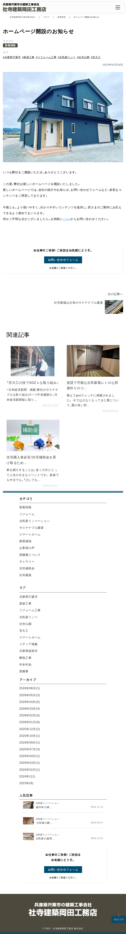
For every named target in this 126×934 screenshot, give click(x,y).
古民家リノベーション (34, 520)
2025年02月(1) (29, 769)
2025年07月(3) (29, 749)
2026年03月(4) (29, 708)
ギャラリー (27, 561)
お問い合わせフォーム (63, 260)
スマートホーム (30, 534)
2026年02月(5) (29, 715)
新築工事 (25, 603)
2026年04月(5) (29, 701)
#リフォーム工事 (46, 57)
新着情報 (61, 17)
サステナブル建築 (31, 527)
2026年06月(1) (29, 688)
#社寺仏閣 (83, 57)
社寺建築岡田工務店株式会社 (22, 17)
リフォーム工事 (30, 610)
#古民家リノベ (66, 57)
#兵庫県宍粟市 (12, 57)
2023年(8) (26, 783)
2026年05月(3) (29, 695)
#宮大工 (96, 57)
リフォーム (27, 514)
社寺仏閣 (25, 623)
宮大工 (23, 630)
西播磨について (30, 554)
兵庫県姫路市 (28, 650)
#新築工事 (28, 57)
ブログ (46, 17)
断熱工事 (25, 657)
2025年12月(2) (29, 729)
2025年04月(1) (29, 756)
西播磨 (23, 671)
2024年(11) (27, 776)
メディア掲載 (28, 644)
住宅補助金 (27, 568)
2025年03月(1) (29, 762)
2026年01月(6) (29, 722)
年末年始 (25, 664)
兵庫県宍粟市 (28, 596)
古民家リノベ (28, 617)
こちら (66, 219)
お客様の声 (27, 547)
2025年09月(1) (29, 742)
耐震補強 (25, 541)
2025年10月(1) (29, 735)
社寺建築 (25, 575)
